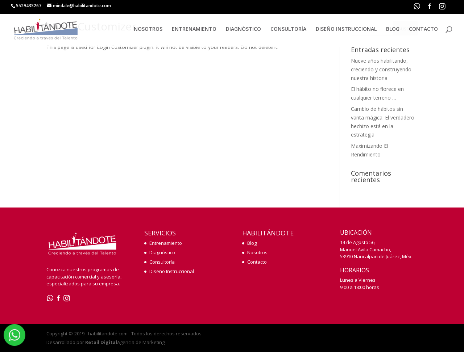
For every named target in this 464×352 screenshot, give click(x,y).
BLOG (392, 29)
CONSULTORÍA (288, 29)
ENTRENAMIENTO (194, 29)
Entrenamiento (165, 243)
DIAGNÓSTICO (243, 29)
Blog (252, 243)
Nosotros (257, 252)
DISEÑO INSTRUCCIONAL (346, 29)
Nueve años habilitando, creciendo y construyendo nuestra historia (381, 69)
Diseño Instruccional (171, 271)
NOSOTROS (148, 29)
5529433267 (28, 6)
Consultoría (162, 262)
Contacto (257, 262)
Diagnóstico (162, 252)
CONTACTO (423, 29)
